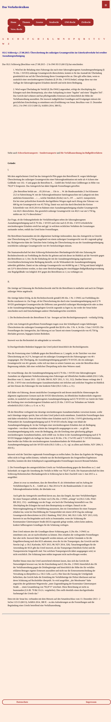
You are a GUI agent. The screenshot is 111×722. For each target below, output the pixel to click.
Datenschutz (22, 702)
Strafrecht (54, 22)
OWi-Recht (70, 22)
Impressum (91, 702)
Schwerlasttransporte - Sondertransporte (37, 153)
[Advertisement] (56, 132)
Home (13, 22)
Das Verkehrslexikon (15, 7)
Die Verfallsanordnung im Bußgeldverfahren (81, 153)
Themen (26, 22)
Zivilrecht (85, 22)
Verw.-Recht (16, 29)
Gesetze (39, 22)
